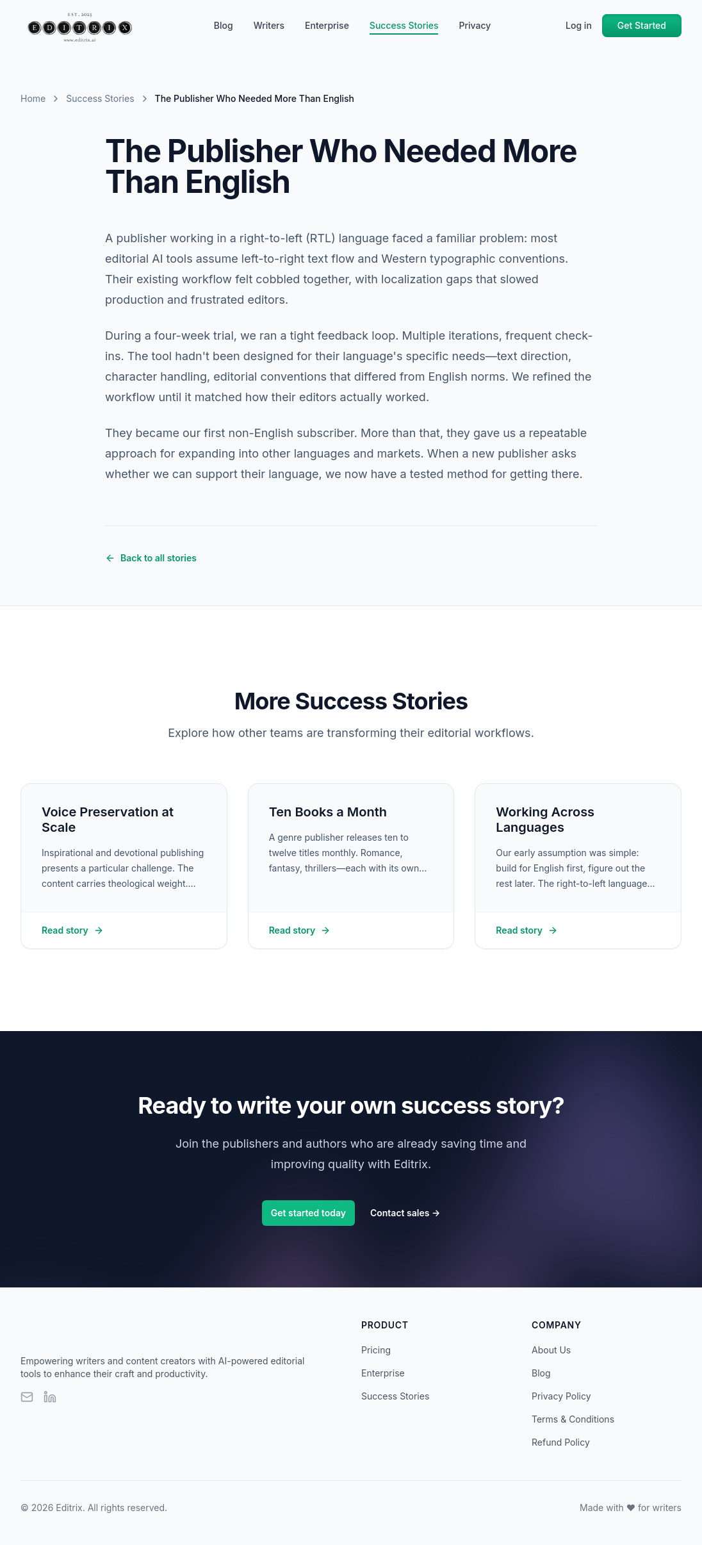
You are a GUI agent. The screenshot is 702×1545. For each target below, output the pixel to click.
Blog (223, 25)
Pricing (376, 1349)
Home (32, 98)
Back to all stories (151, 557)
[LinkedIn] (50, 1397)
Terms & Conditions (573, 1419)
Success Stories (404, 26)
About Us (551, 1349)
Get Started (641, 25)
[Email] (26, 1397)
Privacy (475, 25)
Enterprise (327, 25)
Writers (269, 25)
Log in (579, 25)
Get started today (308, 1212)
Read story (73, 930)
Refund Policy (561, 1442)
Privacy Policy (561, 1396)
